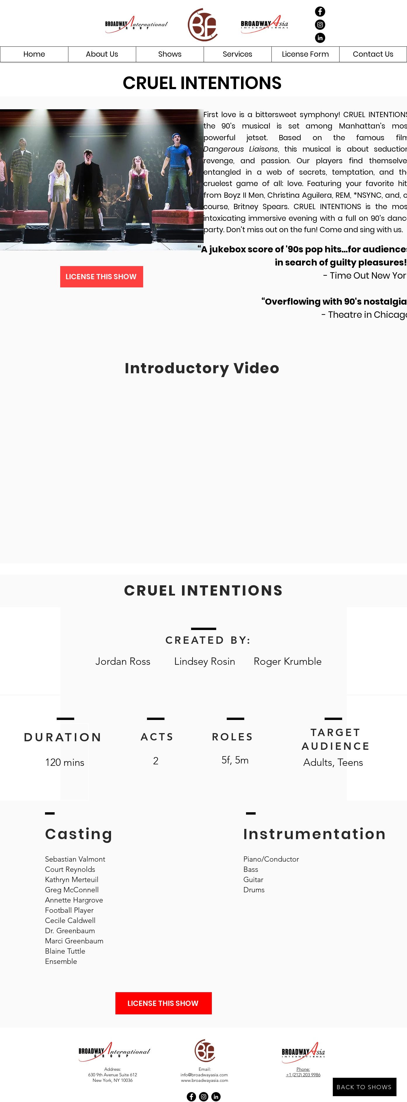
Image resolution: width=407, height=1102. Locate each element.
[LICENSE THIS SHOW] (101, 276)
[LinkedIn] (320, 38)
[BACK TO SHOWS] (364, 1087)
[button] (102, 54)
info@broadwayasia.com (204, 1074)
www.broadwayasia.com (204, 1080)
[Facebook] (320, 11)
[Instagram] (320, 25)
